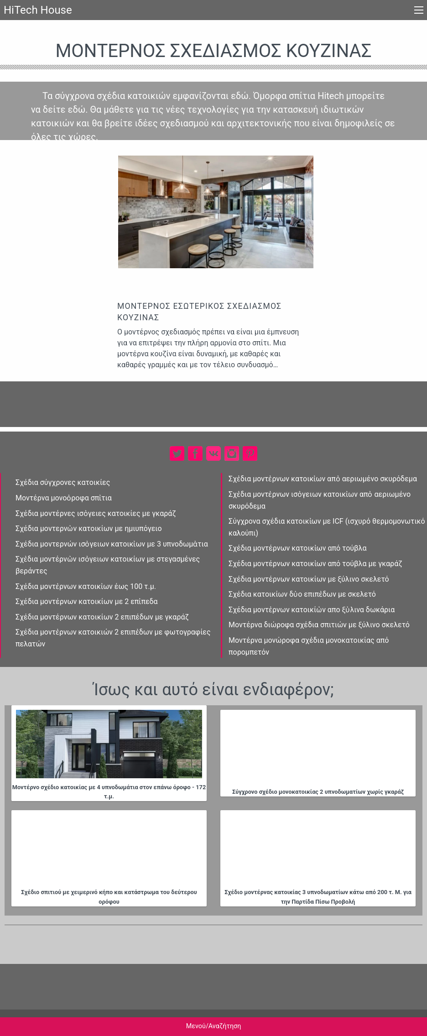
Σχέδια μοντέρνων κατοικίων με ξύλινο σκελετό (309, 579)
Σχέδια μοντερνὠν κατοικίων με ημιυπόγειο (89, 528)
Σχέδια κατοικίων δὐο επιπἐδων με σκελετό (302, 594)
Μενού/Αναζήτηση (213, 1026)
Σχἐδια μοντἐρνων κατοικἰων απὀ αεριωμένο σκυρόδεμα (323, 478)
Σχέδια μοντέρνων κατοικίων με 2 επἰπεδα (87, 601)
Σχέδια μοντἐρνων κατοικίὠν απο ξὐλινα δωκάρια (312, 609)
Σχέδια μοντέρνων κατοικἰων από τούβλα (297, 548)
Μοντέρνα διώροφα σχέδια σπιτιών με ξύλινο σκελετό (319, 624)
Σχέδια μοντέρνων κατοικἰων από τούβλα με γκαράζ (315, 563)
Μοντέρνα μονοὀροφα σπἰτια (64, 498)
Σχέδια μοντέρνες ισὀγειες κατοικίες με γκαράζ (96, 513)
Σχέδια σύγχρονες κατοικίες (63, 482)
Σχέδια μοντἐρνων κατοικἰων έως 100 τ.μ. (86, 586)
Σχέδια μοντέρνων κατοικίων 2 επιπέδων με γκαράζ (102, 617)
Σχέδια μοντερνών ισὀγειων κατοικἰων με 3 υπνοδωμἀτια (112, 544)
